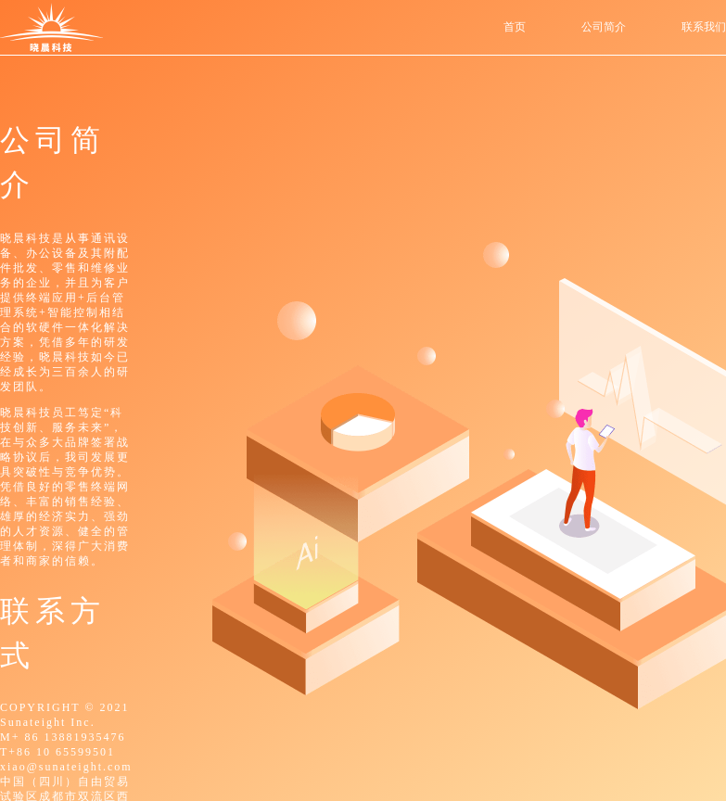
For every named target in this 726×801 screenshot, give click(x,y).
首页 (514, 26)
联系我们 (703, 26)
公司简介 (603, 26)
